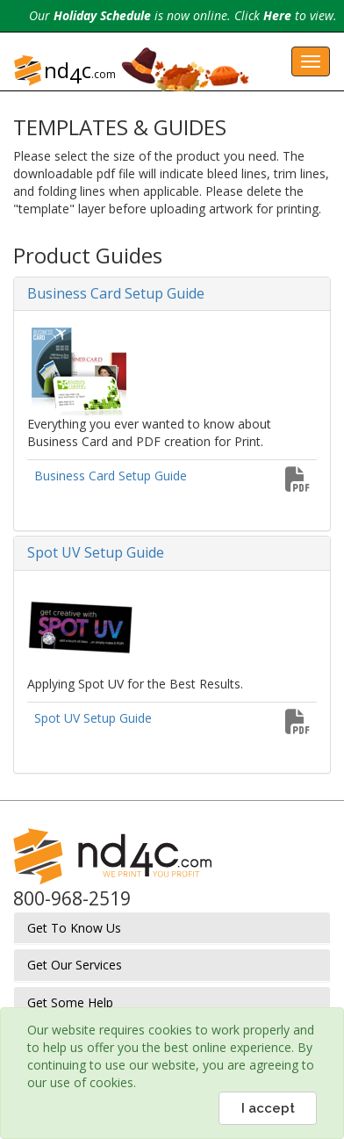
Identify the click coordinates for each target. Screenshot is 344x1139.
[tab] (172, 294)
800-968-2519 (72, 898)
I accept (268, 1108)
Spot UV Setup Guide (93, 718)
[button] (172, 294)
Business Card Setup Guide (110, 475)
